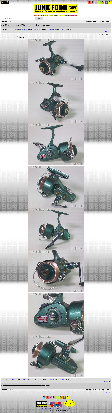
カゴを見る (106, 32)
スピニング (11, 29)
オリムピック (37, 29)
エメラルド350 (51, 29)
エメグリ (63, 29)
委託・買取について (50, 408)
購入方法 (59, 408)
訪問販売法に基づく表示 (68, 408)
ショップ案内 (40, 408)
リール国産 (24, 29)
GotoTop (107, 392)
